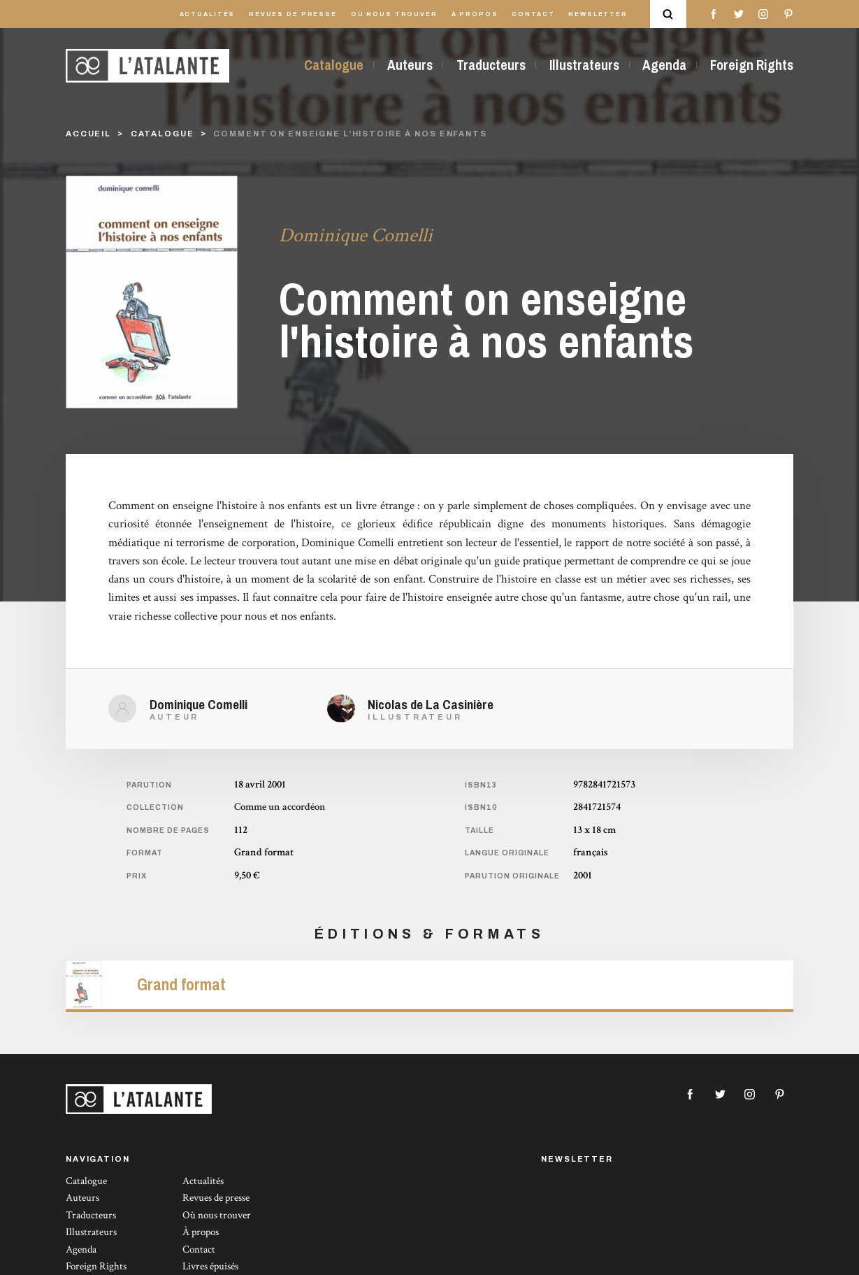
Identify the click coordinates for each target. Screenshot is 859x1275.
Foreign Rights (751, 65)
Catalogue (333, 65)
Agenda (664, 65)
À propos (475, 14)
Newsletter (598, 14)
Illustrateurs (584, 65)
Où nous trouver (394, 14)
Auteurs (410, 65)
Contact (533, 14)
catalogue (162, 133)
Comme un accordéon (280, 806)
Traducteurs (491, 65)
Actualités (208, 14)
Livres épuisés (210, 1266)
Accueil (88, 133)
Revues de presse (293, 14)
